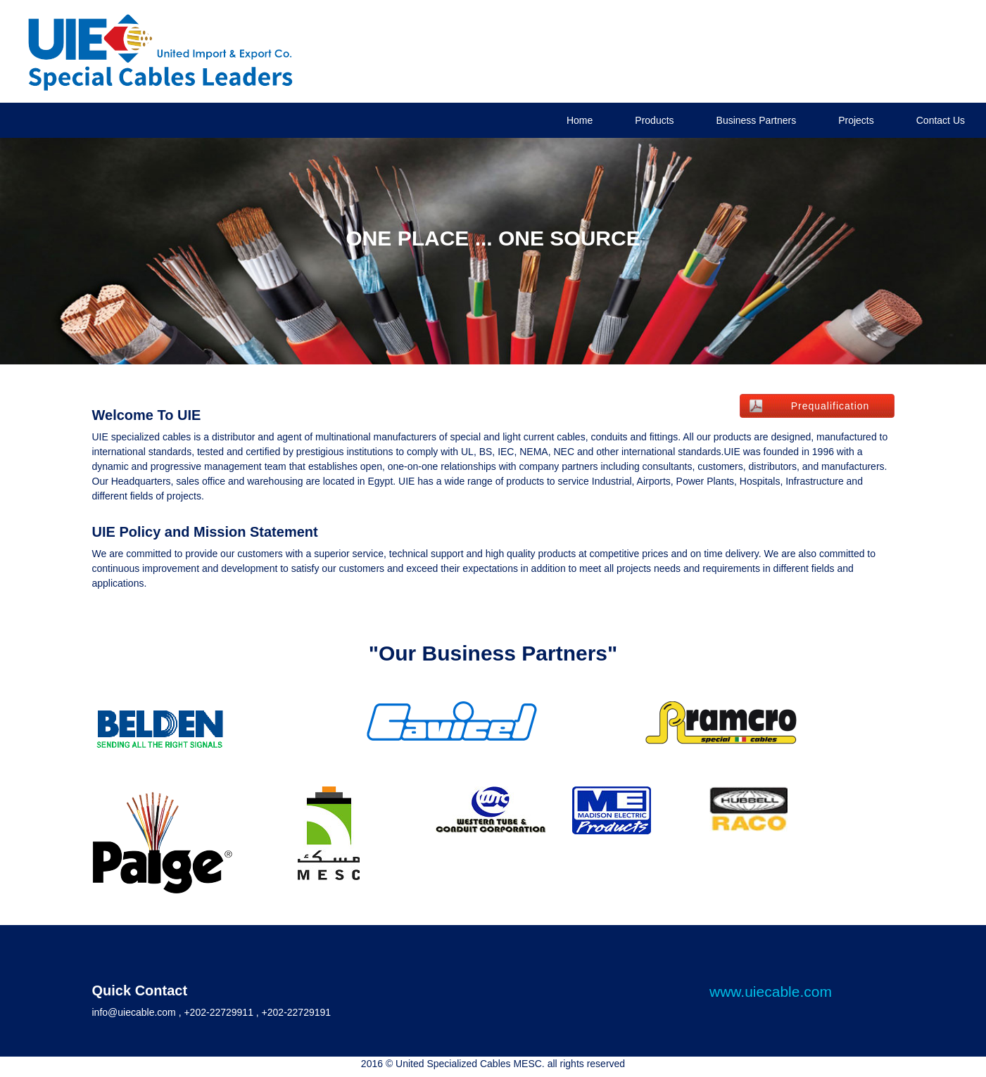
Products (654, 120)
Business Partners (756, 120)
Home (580, 120)
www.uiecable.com (770, 991)
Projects (856, 120)
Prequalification (830, 406)
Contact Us (940, 120)
